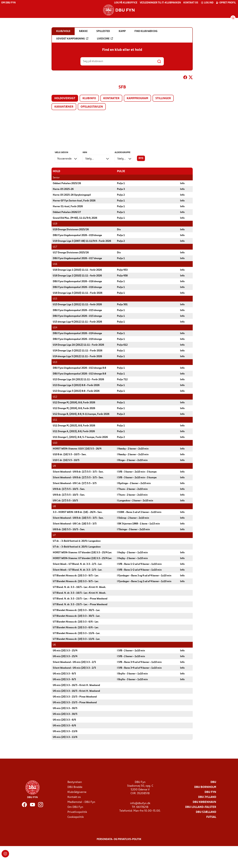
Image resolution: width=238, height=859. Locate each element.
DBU (213, 782)
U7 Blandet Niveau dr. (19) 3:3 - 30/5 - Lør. (76, 610)
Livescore (105, 38)
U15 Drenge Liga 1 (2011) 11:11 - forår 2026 (77, 304)
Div (119, 229)
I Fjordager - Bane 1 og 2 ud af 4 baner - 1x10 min (144, 581)
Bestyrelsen (74, 782)
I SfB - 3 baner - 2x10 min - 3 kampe (137, 472)
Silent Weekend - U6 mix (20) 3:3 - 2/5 (74, 662)
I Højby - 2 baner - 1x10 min (132, 552)
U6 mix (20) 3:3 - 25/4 (65, 650)
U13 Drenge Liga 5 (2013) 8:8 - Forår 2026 (76, 391)
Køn (85, 153)
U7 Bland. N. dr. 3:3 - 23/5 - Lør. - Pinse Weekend (80, 599)
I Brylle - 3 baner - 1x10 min (132, 674)
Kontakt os (190, 3)
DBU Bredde (74, 787)
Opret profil (226, 2)
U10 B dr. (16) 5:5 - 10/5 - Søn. (70, 454)
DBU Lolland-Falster (200, 807)
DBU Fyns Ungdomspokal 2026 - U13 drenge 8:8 (79, 368)
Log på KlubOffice (125, 3)
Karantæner (63, 107)
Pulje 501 (122, 304)
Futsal (211, 817)
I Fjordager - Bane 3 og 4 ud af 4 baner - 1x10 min (144, 575)
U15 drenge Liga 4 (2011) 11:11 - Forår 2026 (77, 322)
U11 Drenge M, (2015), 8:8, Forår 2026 (74, 426)
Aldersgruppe (122, 153)
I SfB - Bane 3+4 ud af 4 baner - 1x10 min (139, 662)
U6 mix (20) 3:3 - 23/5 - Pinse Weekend (75, 697)
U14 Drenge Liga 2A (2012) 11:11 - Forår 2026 (78, 345)
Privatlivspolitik (77, 812)
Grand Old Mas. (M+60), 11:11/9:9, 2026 (75, 218)
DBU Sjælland (206, 812)
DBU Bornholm (205, 787)
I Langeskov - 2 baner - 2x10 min (135, 500)
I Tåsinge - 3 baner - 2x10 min (133, 529)
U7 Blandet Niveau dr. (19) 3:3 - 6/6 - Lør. (76, 622)
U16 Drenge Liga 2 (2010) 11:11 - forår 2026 (77, 276)
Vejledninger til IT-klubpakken (160, 3)
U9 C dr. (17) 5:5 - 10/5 (65, 500)
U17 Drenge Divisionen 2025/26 (71, 252)
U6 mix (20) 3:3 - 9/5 (64, 674)
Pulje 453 (122, 270)
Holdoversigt (64, 98)
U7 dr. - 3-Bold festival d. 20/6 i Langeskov (77, 541)
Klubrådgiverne (76, 792)
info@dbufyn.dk (140, 803)
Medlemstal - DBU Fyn (81, 802)
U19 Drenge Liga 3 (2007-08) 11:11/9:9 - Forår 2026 (82, 241)
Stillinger (163, 98)
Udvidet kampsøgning (72, 38)
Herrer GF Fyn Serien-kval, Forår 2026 (74, 201)
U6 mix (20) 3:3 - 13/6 (65, 731)
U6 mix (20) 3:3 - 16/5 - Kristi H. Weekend (76, 685)
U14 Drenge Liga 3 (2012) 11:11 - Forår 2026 (77, 351)
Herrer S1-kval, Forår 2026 (68, 206)
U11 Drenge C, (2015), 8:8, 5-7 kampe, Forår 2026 (80, 437)
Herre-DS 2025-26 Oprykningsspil (72, 195)
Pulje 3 (121, 189)
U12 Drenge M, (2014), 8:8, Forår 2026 (74, 402)
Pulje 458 (122, 276)
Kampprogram (137, 98)
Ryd (141, 158)
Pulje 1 (121, 183)
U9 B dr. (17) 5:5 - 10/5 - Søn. (69, 489)
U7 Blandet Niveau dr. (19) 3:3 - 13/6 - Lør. (76, 633)
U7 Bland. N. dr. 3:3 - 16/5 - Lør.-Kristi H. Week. (79, 587)
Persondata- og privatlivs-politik (119, 839)
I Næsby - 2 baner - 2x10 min (133, 449)
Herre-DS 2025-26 (63, 189)
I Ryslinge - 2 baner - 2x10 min (134, 483)
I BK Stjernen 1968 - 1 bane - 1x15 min (138, 524)
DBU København (204, 802)
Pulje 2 (121, 195)
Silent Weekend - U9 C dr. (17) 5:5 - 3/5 (75, 483)
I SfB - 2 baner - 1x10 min (131, 650)
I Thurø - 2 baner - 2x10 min (132, 489)
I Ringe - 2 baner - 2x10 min (132, 460)
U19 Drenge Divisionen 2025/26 (71, 229)
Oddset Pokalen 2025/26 (67, 183)
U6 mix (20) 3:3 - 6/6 (64, 720)
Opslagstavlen (92, 107)
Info (182, 183)
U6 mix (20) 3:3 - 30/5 (65, 708)
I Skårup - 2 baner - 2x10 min (133, 518)
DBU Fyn (210, 792)
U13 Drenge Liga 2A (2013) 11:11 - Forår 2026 (78, 379)
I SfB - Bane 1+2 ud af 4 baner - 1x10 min (139, 564)
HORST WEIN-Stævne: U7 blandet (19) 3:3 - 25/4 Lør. (82, 552)
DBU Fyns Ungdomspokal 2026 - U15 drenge (77, 310)
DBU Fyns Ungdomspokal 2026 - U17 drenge (77, 258)
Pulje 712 (122, 379)
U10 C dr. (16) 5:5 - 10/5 (66, 460)
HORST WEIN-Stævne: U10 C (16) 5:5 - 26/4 (77, 449)
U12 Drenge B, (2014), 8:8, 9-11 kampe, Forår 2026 (81, 414)
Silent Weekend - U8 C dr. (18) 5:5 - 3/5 (75, 524)
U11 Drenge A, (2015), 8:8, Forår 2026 (74, 431)
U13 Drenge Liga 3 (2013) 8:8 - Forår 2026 (76, 385)
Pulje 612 (122, 345)
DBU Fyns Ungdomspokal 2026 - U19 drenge (77, 235)
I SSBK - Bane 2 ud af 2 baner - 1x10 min (139, 512)
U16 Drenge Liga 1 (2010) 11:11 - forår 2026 (77, 270)
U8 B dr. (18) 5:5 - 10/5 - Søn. (69, 529)
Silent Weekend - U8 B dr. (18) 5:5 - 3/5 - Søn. (78, 518)
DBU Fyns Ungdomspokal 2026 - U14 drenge (77, 333)
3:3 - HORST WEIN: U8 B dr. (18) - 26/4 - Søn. (77, 512)
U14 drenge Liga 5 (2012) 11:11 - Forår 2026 (77, 356)
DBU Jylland (207, 797)
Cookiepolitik (75, 817)
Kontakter (111, 98)
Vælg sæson (61, 153)
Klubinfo (89, 98)
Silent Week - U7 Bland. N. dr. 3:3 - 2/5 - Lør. (77, 564)
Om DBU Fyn (8, 3)
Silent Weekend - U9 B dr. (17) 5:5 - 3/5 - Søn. (78, 472)
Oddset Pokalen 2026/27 (67, 212)
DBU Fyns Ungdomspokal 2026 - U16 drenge (77, 281)
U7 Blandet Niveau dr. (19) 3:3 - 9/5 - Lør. (76, 575)
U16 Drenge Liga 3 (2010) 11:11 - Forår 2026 (77, 293)
